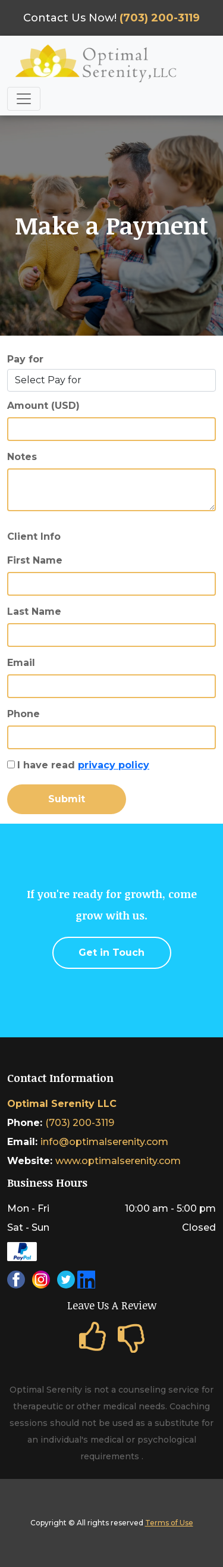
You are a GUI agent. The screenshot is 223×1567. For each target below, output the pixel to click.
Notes (22, 456)
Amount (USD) (43, 405)
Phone (23, 714)
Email (21, 662)
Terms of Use (169, 1522)
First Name (34, 560)
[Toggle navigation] (23, 99)
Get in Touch (111, 952)
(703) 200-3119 (79, 1122)
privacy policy (113, 765)
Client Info (34, 536)
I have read (83, 765)
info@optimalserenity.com (104, 1141)
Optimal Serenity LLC (62, 1103)
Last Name (34, 611)
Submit (66, 799)
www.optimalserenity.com (118, 1160)
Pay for (25, 359)
